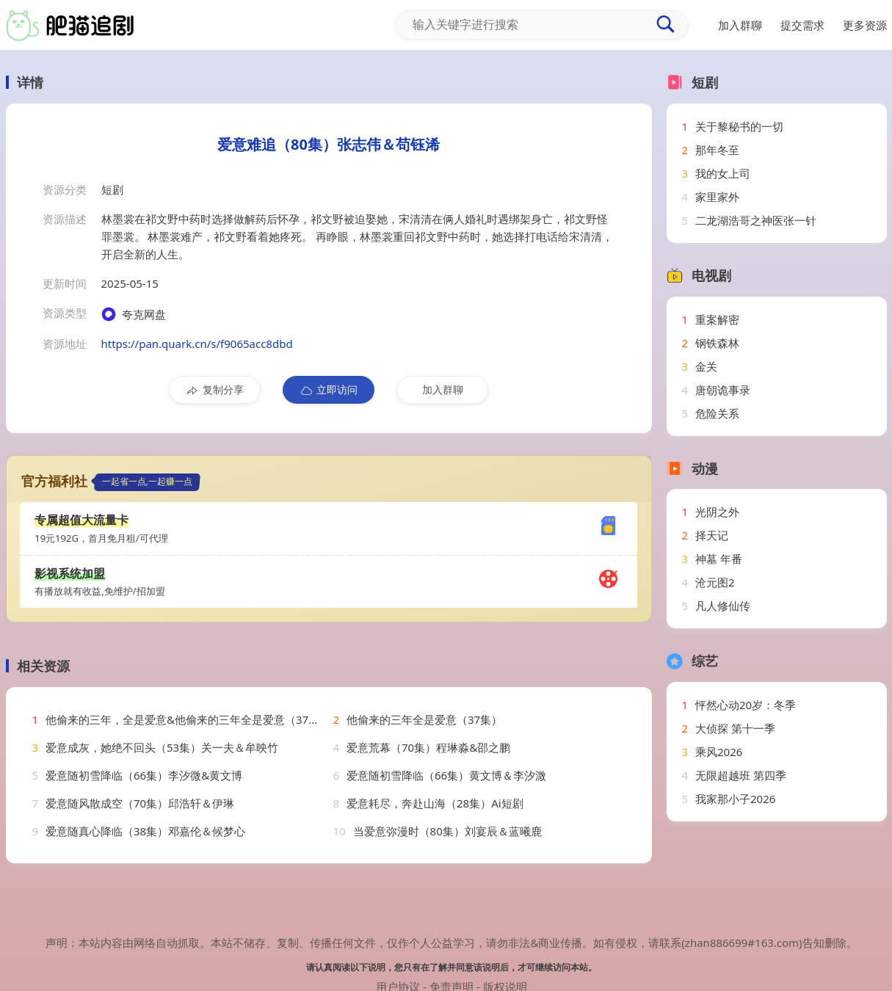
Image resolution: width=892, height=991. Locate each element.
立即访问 (329, 389)
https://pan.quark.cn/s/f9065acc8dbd (197, 343)
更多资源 (865, 25)
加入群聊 (442, 389)
